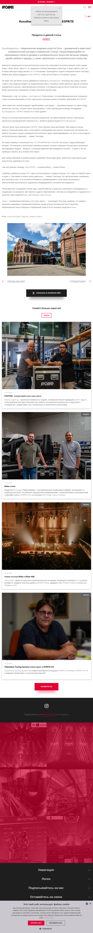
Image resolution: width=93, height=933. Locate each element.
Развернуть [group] (46, 686)
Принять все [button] (36, 923)
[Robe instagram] (47, 706)
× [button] (90, 904)
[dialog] (46, 917)
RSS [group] (87, 16)
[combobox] (87, 904)
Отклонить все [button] (55, 923)
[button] (46, 928)
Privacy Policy (49, 918)
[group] (46, 293)
